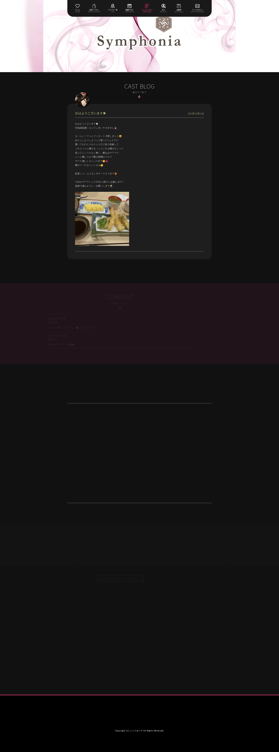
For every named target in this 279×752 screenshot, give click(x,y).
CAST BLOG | (118, 578)
